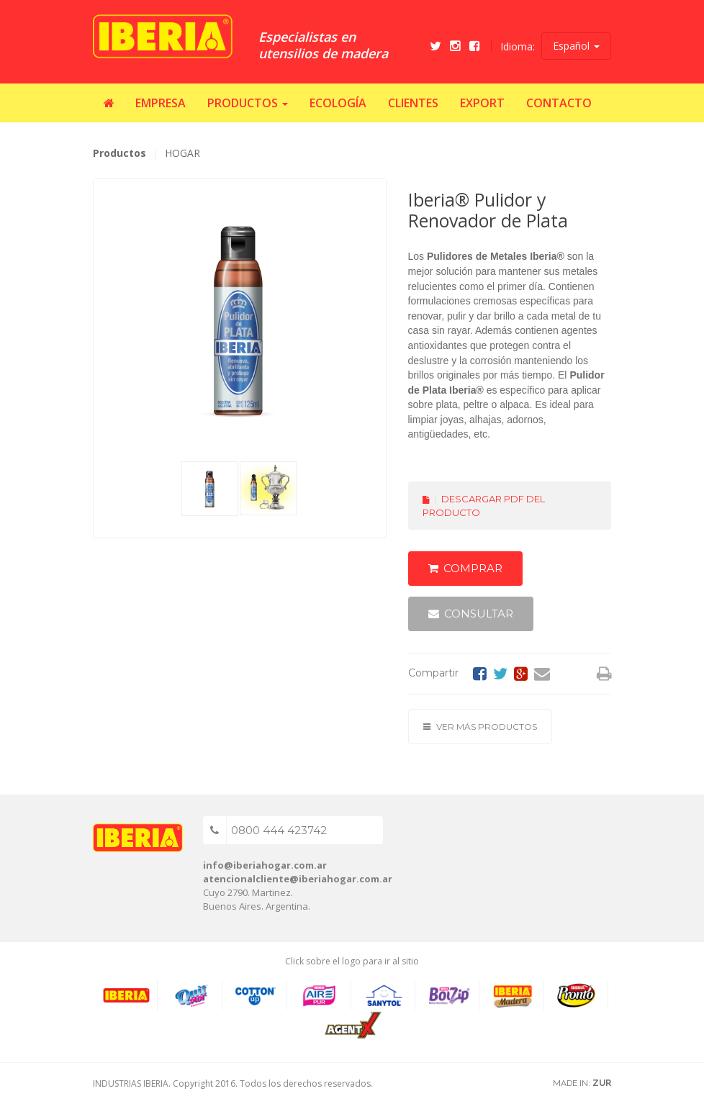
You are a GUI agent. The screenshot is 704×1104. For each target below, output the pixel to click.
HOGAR (182, 153)
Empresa (160, 103)
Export (482, 103)
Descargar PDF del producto (484, 505)
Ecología (338, 103)
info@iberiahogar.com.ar (265, 865)
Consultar (470, 613)
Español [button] (576, 46)
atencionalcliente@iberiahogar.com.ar (297, 878)
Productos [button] (247, 103)
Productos (119, 153)
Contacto (559, 103)
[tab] (209, 488)
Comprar (465, 568)
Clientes (413, 103)
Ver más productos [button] (480, 726)
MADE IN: (582, 1083)
